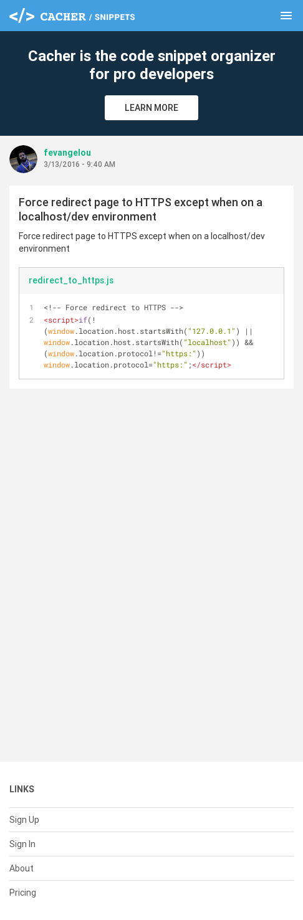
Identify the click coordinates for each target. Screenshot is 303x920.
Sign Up (24, 819)
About (21, 868)
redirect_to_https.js (71, 280)
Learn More (151, 107)
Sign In (22, 844)
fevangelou (67, 152)
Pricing (22, 892)
